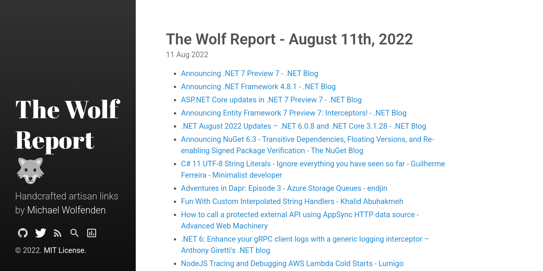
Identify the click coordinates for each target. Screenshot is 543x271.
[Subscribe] (57, 235)
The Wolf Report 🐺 (66, 139)
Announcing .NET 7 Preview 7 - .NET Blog (249, 73)
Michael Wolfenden (66, 210)
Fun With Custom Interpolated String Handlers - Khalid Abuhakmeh (292, 201)
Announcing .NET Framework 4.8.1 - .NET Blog (258, 86)
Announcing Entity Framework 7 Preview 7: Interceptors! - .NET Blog (293, 112)
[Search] (74, 235)
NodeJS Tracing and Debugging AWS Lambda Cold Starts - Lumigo (292, 263)
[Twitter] (40, 235)
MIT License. (65, 250)
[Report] (91, 235)
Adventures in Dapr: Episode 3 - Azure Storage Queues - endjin (284, 188)
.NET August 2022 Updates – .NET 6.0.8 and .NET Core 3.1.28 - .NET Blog (303, 126)
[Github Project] (22, 235)
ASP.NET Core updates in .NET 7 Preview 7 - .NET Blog (271, 99)
